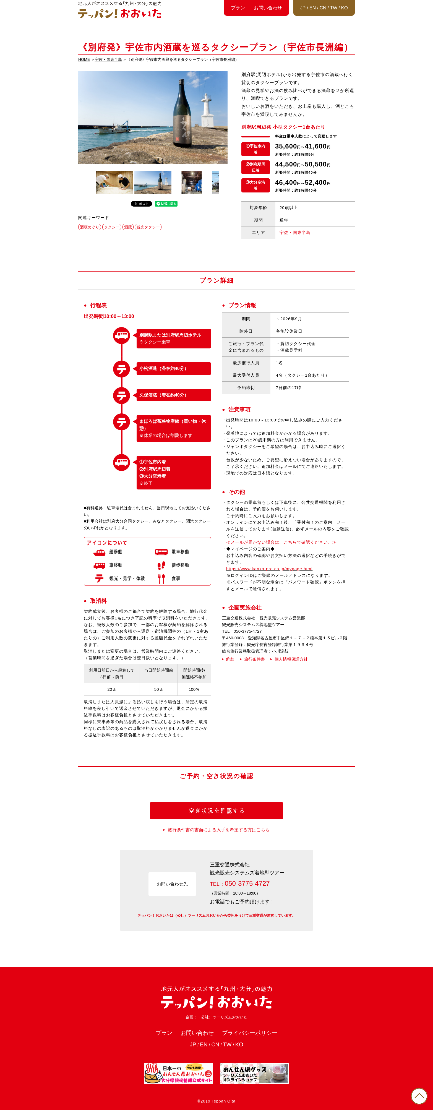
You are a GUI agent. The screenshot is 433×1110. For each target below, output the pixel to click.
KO (344, 8)
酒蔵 (128, 227)
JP (303, 8)
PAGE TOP (419, 1096)
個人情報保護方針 (291, 659)
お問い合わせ (268, 8)
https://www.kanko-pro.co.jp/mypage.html (269, 568)
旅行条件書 (254, 659)
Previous (81, 182)
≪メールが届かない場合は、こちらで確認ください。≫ (281, 542)
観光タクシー (148, 227)
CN (323, 8)
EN (312, 8)
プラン (238, 8)
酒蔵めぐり (89, 227)
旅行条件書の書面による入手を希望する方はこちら (219, 829)
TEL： (240, 883)
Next (225, 182)
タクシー (111, 227)
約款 (230, 659)
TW (333, 8)
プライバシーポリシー (249, 1033)
